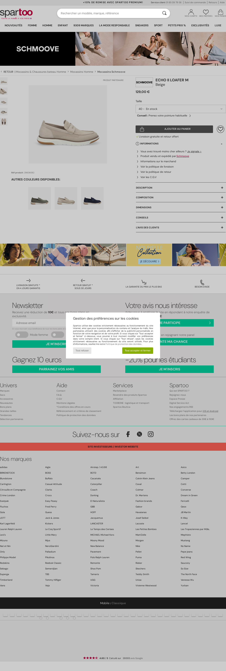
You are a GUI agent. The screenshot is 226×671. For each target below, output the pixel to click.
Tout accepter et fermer (137, 350)
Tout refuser (82, 350)
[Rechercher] (164, 13)
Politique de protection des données (123, 344)
